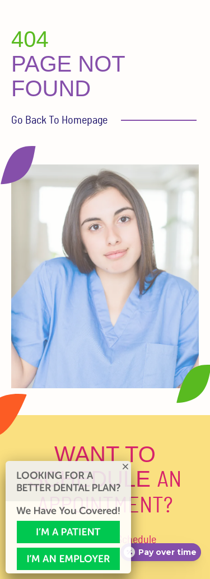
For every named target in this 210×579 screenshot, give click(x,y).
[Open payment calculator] (160, 552)
